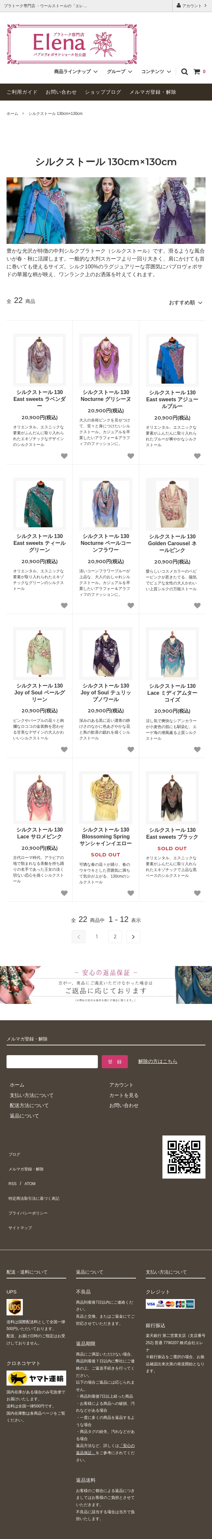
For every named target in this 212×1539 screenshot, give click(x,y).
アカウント (192, 5)
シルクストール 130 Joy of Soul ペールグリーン (39, 689)
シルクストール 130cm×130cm (55, 113)
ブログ (14, 1149)
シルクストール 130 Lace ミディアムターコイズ (172, 690)
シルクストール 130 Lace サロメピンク (39, 830)
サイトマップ (21, 1200)
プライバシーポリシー (31, 1190)
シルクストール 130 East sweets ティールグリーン (39, 540)
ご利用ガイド (22, 92)
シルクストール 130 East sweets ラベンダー (39, 396)
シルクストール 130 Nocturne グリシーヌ (106, 393)
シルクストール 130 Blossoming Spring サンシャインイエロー (106, 833)
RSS (12, 1169)
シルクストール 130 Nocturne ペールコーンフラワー (106, 540)
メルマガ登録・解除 (152, 92)
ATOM (27, 1169)
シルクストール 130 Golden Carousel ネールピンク (172, 540)
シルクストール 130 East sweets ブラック (172, 830)
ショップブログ (103, 92)
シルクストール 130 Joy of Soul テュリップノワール (106, 689)
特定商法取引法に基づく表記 (38, 1180)
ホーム (12, 113)
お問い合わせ (61, 92)
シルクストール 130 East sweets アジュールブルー (172, 396)
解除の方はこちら (157, 1058)
